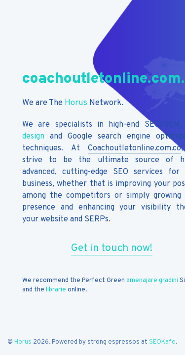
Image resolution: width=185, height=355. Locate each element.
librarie (56, 290)
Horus (76, 103)
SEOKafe (162, 342)
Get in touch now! (111, 248)
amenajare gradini (152, 280)
